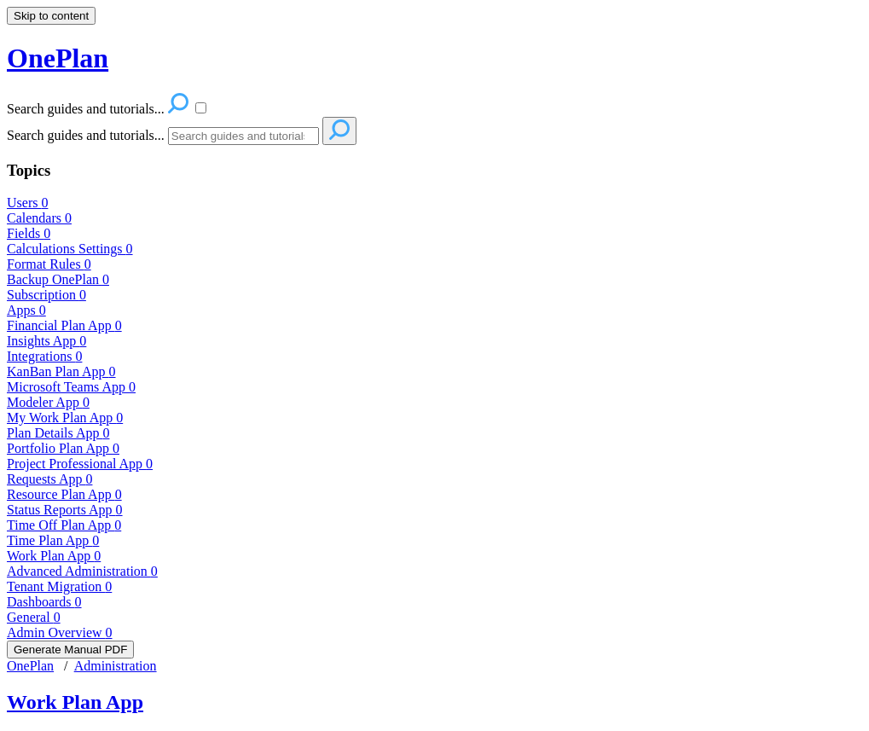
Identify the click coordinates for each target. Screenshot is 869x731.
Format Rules (49, 264)
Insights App (46, 341)
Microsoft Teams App (71, 387)
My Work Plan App (65, 417)
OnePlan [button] (57, 58)
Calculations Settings (70, 248)
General (34, 617)
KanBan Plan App (61, 371)
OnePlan (30, 665)
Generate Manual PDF (70, 649)
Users (27, 202)
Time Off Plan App (64, 525)
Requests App (49, 479)
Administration (115, 665)
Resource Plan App (64, 494)
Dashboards (44, 602)
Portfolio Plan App (63, 448)
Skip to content (51, 15)
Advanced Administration (82, 571)
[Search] (243, 136)
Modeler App (48, 402)
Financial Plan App (64, 325)
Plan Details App (58, 433)
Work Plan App (54, 555)
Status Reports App (65, 509)
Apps (26, 310)
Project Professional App (80, 463)
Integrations (44, 356)
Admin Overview (60, 632)
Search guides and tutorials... (86, 135)
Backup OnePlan (58, 279)
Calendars (39, 218)
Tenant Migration (59, 586)
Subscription (46, 294)
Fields (28, 233)
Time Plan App (53, 540)
